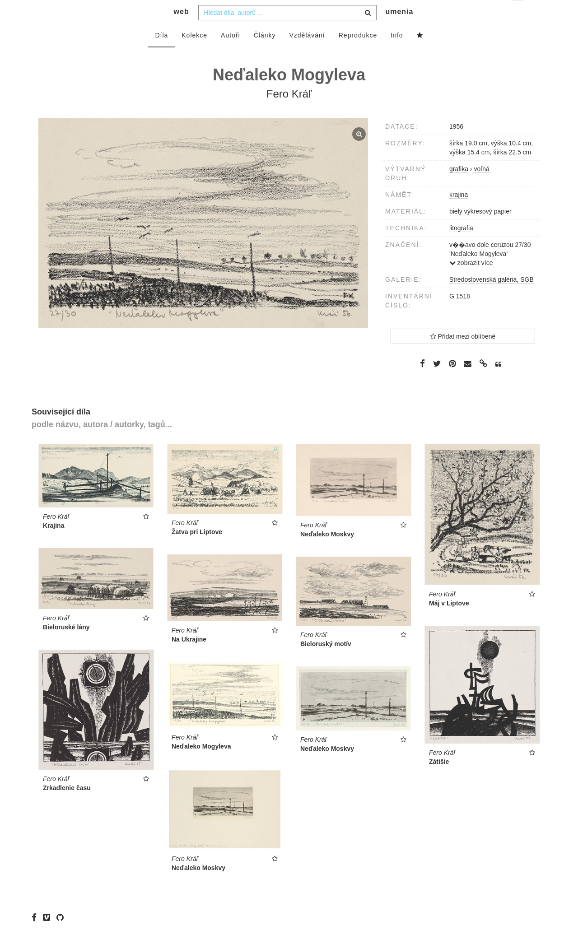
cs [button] (518, 14)
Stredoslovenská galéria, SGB (491, 297)
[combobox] (287, 30)
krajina (458, 212)
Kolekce (194, 52)
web (181, 29)
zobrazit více (471, 280)
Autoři (230, 52)
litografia (461, 245)
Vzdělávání (307, 52)
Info (397, 52)
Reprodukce (358, 52)
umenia (399, 29)
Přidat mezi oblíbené (463, 354)
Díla (161, 52)
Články (265, 52)
